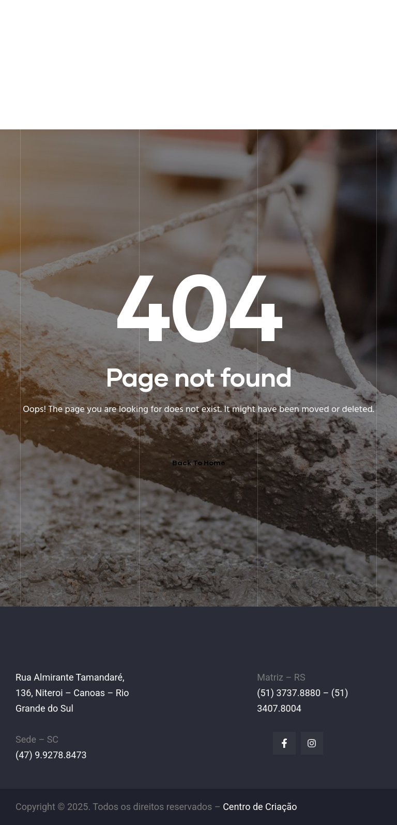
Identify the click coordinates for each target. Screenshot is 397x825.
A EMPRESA (84, 77)
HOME (40, 77)
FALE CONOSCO (63, 111)
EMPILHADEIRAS (151, 77)
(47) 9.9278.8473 (51, 754)
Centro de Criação (260, 806)
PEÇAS (207, 77)
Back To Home (198, 462)
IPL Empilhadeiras (93, 23)
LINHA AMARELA (264, 77)
